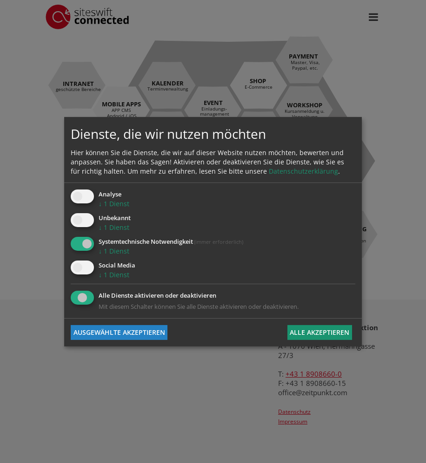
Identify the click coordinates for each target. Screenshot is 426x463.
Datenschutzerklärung (303, 171)
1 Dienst (114, 203)
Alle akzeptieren (319, 332)
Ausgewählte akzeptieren (119, 332)
